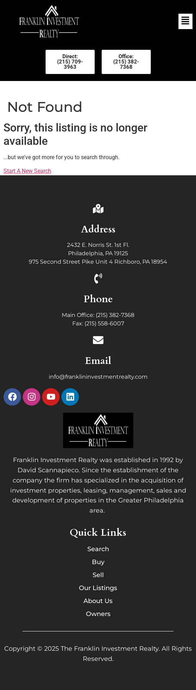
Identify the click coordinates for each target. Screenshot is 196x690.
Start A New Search (27, 171)
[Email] (98, 341)
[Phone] (98, 279)
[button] (185, 21)
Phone (98, 299)
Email (98, 360)
